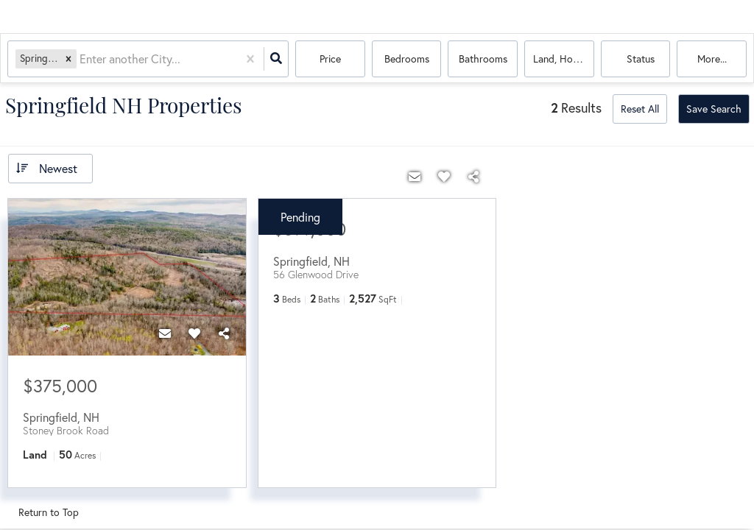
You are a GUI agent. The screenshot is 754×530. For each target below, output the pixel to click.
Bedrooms (406, 59)
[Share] (224, 333)
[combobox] (81, 59)
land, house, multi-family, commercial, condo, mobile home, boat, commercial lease (563, 59)
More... (712, 59)
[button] (68, 58)
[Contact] (165, 333)
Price (330, 59)
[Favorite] (194, 333)
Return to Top (48, 512)
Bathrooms (483, 59)
